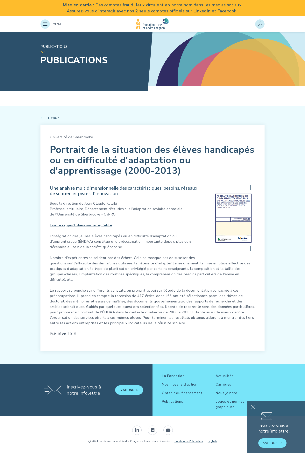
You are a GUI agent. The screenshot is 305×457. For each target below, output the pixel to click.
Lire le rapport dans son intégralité (81, 225)
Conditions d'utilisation (188, 441)
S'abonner (129, 390)
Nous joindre (226, 393)
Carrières (223, 384)
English (212, 441)
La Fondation (173, 376)
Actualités (224, 376)
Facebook (226, 11)
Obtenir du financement (182, 393)
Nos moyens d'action (179, 384)
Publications (172, 401)
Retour (53, 118)
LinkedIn (202, 11)
